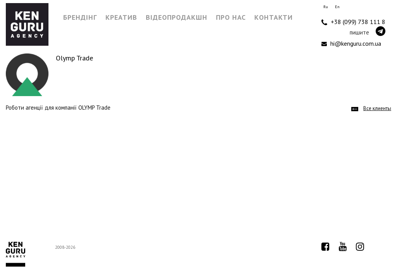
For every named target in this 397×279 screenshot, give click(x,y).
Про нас (231, 17)
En (337, 6)
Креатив (121, 17)
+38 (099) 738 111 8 (353, 22)
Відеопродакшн (176, 17)
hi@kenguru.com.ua (351, 43)
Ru (325, 6)
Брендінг (80, 17)
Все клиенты (377, 108)
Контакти (273, 17)
